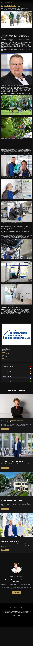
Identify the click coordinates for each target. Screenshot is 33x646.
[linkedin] (19, 615)
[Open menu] (31, 2)
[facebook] (14, 615)
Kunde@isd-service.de (6, 356)
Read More (4, 428)
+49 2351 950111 (5, 353)
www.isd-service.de (6, 359)
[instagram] (16, 615)
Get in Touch (16, 592)
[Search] (29, 2)
